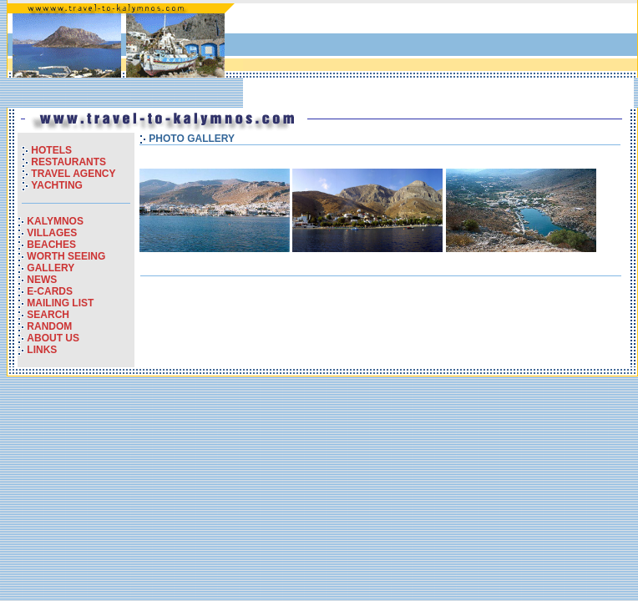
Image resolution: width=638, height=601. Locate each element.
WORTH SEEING (66, 256)
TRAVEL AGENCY (73, 173)
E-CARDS (50, 291)
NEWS (42, 279)
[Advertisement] (310, 55)
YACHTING (57, 185)
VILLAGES (52, 233)
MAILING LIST (60, 303)
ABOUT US (53, 338)
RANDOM (49, 326)
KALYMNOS (55, 221)
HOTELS (51, 150)
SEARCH (48, 315)
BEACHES (51, 244)
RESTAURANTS (68, 162)
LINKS (42, 350)
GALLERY (50, 268)
